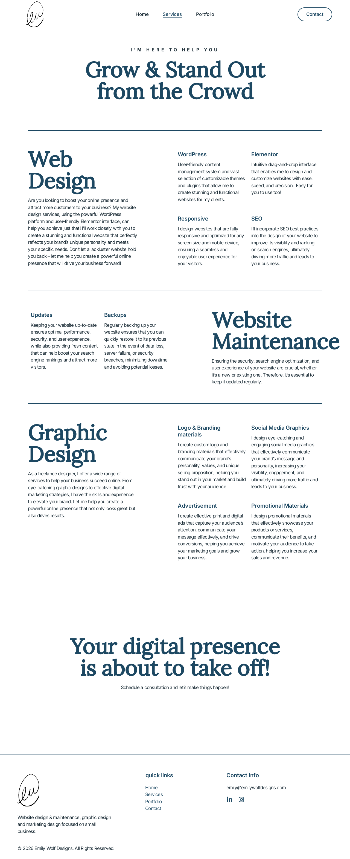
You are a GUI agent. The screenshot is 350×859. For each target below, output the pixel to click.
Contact (153, 808)
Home (142, 14)
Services (172, 14)
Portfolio (205, 14)
